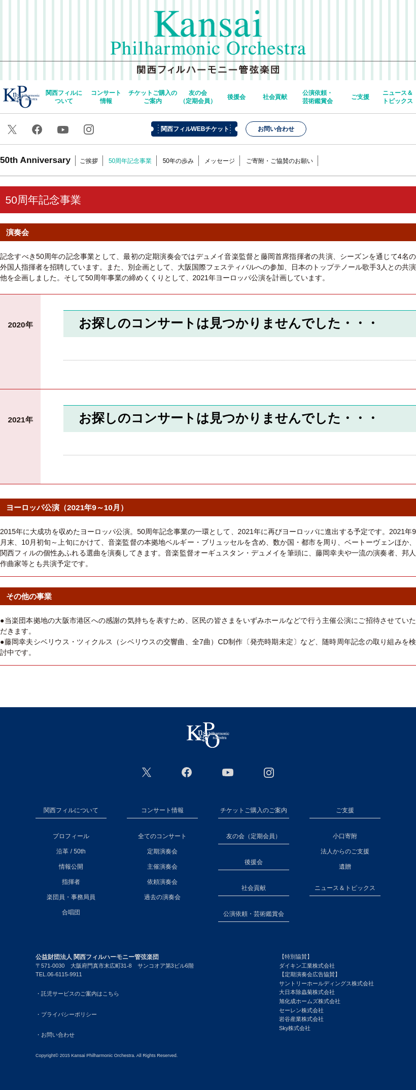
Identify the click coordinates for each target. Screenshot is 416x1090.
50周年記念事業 (130, 160)
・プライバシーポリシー (66, 1014)
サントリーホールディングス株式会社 (326, 983)
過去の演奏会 (162, 897)
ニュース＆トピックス (398, 97)
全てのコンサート (162, 836)
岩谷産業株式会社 (301, 1019)
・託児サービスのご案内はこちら (77, 993)
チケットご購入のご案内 (152, 97)
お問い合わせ (276, 129)
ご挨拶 (89, 160)
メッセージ (219, 160)
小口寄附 (345, 836)
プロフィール (71, 836)
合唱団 (71, 912)
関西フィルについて (64, 97)
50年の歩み (178, 160)
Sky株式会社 (294, 1028)
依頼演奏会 (162, 881)
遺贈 (345, 866)
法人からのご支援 (345, 851)
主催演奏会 (162, 866)
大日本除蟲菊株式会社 (307, 992)
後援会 (236, 97)
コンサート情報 (106, 97)
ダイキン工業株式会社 (307, 966)
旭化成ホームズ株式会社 (309, 1001)
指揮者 (71, 881)
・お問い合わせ (55, 1035)
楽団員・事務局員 (71, 897)
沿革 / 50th (70, 851)
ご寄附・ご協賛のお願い (279, 160)
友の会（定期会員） (198, 97)
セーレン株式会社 (301, 1010)
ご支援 (360, 97)
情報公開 (71, 866)
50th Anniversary (35, 160)
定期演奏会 (162, 851)
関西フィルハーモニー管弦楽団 (208, 35)
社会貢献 (275, 97)
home (21, 96)
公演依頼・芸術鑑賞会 (317, 97)
